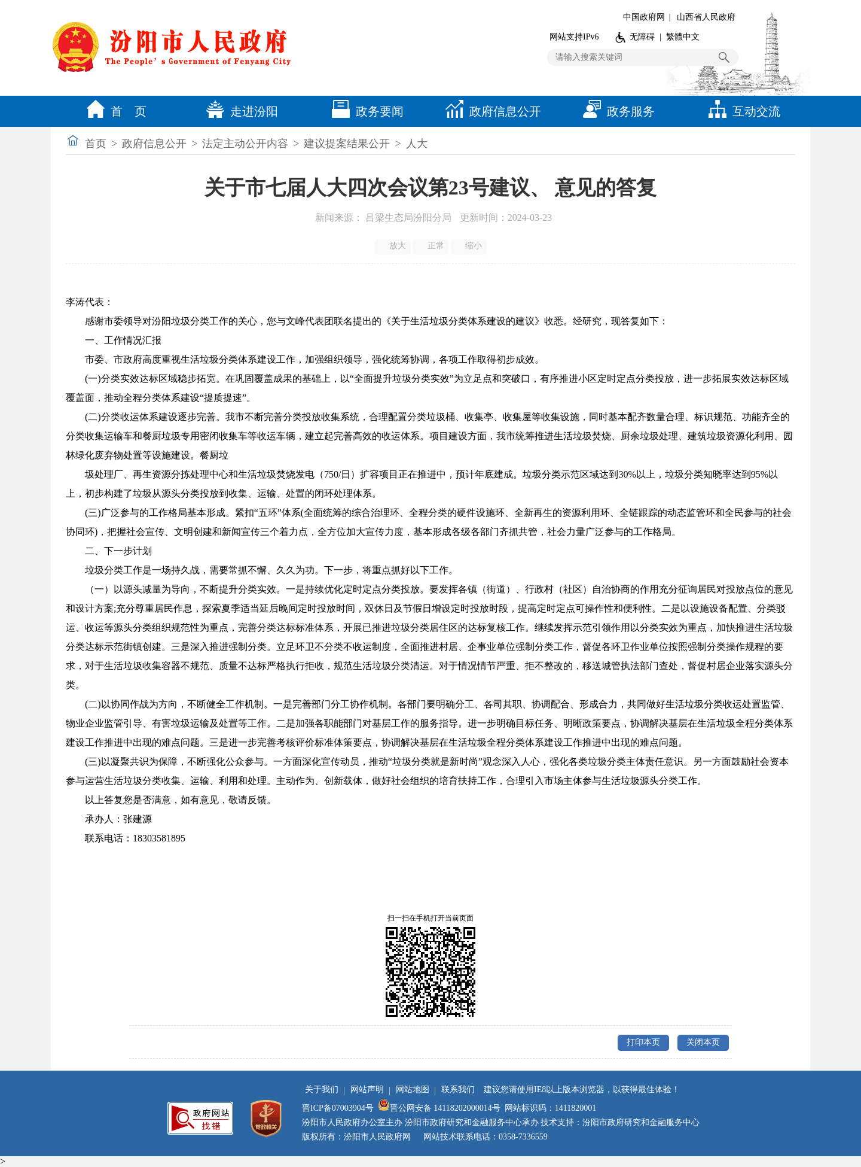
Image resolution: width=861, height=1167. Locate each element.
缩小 (470, 246)
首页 (95, 144)
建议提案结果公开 (347, 144)
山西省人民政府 (706, 17)
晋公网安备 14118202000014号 (439, 1108)
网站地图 (412, 1089)
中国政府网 (644, 17)
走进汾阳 (239, 111)
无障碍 (642, 36)
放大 (394, 246)
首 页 (113, 111)
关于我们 (321, 1089)
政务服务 (616, 111)
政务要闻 (365, 111)
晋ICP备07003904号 (338, 1108)
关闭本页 (703, 1042)
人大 (417, 144)
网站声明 (367, 1089)
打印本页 (643, 1042)
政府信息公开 (490, 111)
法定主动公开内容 (245, 144)
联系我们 (458, 1089)
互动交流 (741, 111)
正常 (431, 246)
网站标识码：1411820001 (550, 1108)
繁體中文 (683, 36)
